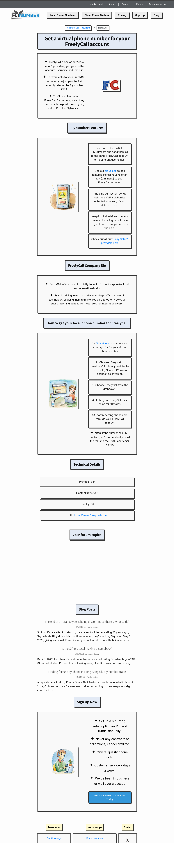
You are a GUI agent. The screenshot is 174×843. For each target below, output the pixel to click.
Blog (156, 15)
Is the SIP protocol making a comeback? (87, 648)
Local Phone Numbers (63, 15)
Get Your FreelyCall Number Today (109, 797)
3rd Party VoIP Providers (78, 28)
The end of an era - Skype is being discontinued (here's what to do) (87, 621)
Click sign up (102, 343)
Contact (126, 4)
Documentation (157, 4)
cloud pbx (111, 170)
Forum (139, 4)
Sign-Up (140, 15)
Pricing (122, 15)
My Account (96, 4)
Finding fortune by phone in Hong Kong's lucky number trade (87, 671)
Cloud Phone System (97, 15)
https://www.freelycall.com (90, 515)
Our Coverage (54, 838)
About (112, 4)
